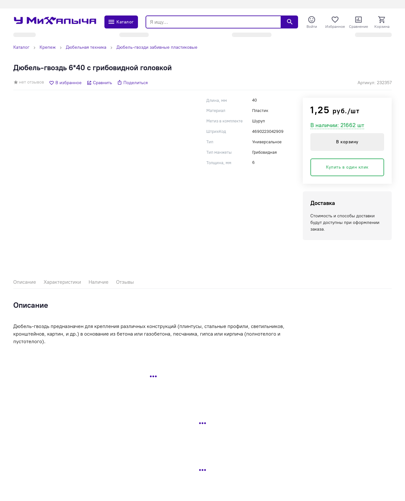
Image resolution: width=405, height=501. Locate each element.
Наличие (99, 282)
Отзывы (125, 282)
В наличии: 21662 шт (337, 125)
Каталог (21, 47)
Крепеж (48, 47)
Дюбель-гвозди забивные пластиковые (156, 47)
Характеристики (62, 282)
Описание (24, 282)
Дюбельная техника (86, 47)
